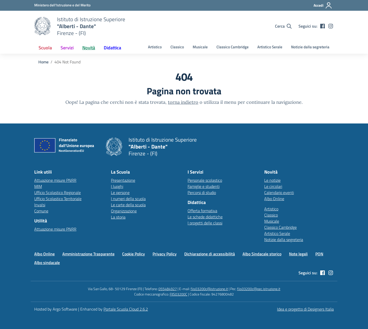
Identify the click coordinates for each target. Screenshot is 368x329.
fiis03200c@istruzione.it (209, 288)
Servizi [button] (67, 47)
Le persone (120, 192)
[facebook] (322, 26)
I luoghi (117, 186)
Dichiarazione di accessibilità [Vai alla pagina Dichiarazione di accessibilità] (209, 254)
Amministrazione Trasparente (88, 254)
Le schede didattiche (205, 217)
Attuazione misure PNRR (55, 180)
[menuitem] (45, 48)
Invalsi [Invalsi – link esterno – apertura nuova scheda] (39, 205)
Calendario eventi (279, 192)
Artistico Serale (269, 47)
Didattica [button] (112, 47)
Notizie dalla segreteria (310, 47)
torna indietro (183, 102)
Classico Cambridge (232, 47)
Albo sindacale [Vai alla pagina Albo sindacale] (47, 262)
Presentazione (123, 180)
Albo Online (274, 199)
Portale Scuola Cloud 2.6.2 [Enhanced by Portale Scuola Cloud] (125, 309)
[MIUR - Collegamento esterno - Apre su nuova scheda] (62, 5)
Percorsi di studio (202, 192)
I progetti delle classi (205, 223)
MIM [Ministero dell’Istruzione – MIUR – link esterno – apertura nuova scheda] (38, 186)
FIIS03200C (178, 294)
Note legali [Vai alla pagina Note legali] (298, 254)
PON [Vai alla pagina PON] (319, 254)
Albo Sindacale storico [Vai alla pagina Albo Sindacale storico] (262, 254)
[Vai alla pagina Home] (43, 62)
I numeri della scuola (128, 199)
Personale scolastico (205, 180)
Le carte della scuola (128, 205)
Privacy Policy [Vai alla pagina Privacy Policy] (165, 254)
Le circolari (273, 186)
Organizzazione (124, 211)
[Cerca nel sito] (283, 26)
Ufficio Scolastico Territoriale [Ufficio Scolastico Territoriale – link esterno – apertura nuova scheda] (58, 199)
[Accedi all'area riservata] (323, 5)
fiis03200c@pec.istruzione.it (258, 288)
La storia (118, 217)
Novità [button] (88, 47)
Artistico (155, 47)
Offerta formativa (202, 211)
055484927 (167, 288)
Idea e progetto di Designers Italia (305, 309)
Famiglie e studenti (204, 186)
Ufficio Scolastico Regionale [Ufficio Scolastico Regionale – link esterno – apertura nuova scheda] (57, 192)
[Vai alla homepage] (42, 26)
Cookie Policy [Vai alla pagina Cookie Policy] (133, 254)
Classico (177, 47)
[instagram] (331, 26)
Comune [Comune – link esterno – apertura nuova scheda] (41, 211)
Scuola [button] (45, 47)
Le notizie (272, 180)
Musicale (200, 47)
